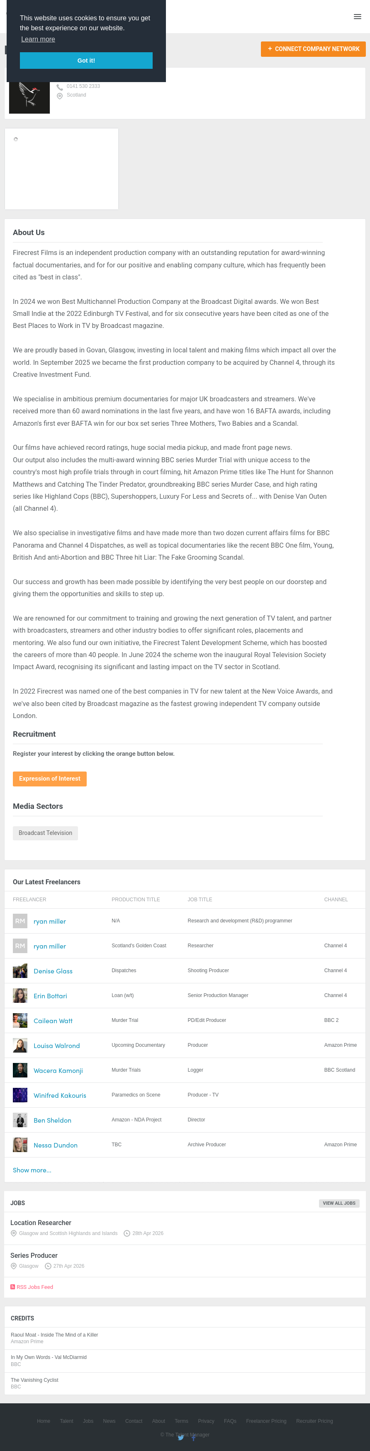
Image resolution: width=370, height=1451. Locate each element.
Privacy (206, 1421)
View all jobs (339, 1203)
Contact (133, 1421)
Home (43, 1421)
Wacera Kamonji (58, 1070)
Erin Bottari (50, 995)
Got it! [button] (86, 60)
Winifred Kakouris (60, 1095)
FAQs (230, 1421)
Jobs (88, 1421)
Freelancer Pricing (266, 1421)
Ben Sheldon (52, 1120)
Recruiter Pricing (314, 1421)
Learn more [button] (38, 39)
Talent (66, 1421)
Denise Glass (53, 970)
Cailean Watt (53, 1020)
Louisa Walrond (57, 1045)
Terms (181, 1421)
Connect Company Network (317, 49)
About (158, 1421)
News (109, 1421)
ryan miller (50, 921)
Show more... (32, 1169)
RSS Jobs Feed (31, 1287)
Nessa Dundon (56, 1145)
